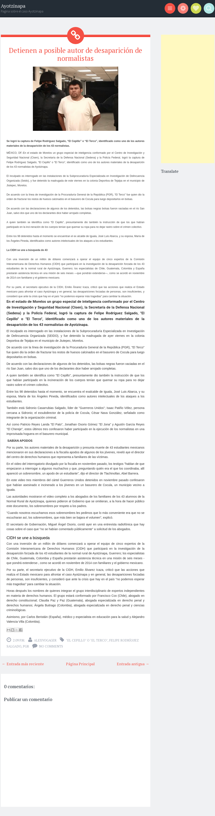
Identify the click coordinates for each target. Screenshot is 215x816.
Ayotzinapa (13, 6)
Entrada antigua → (133, 663)
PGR (26, 646)
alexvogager (45, 640)
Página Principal (80, 663)
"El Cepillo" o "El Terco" (87, 640)
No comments (51, 646)
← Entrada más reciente (23, 663)
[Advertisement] (187, 99)
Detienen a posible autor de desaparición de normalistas (75, 54)
